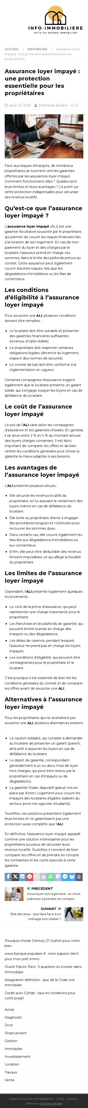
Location (12, 1064)
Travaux (11, 1072)
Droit (9, 1025)
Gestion (11, 1041)
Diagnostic (13, 1017)
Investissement (17, 1057)
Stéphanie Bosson (53, 105)
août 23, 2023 (20, 105)
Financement (16, 1033)
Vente (10, 1080)
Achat (9, 1010)
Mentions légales (51, 1103)
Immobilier (14, 1049)
